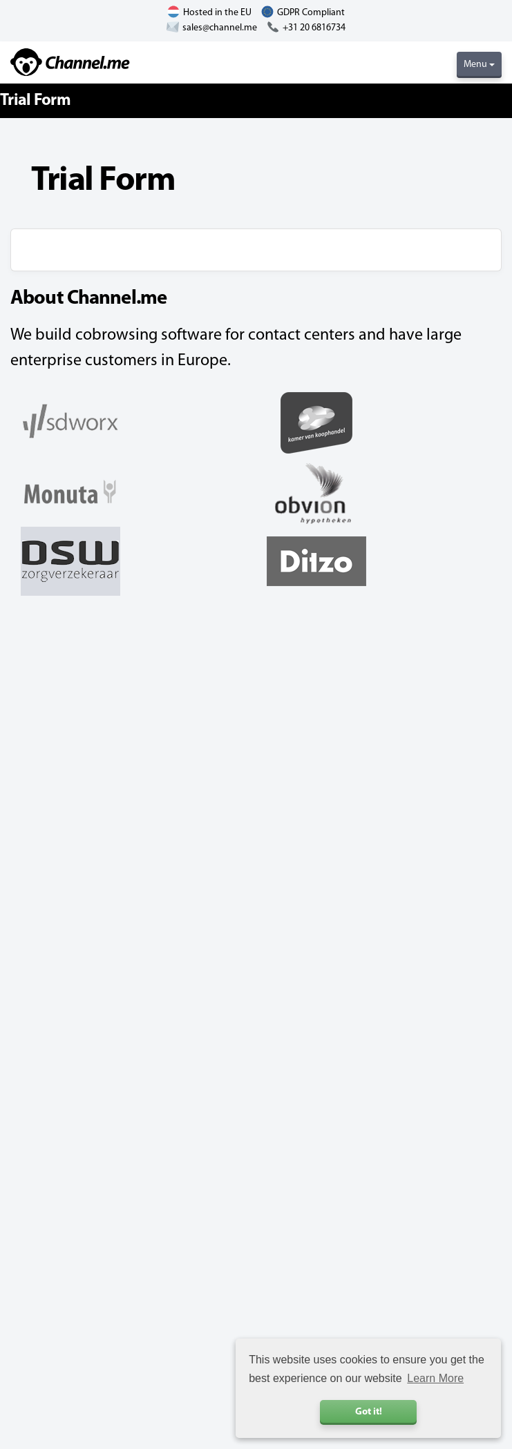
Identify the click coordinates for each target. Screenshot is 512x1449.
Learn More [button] (435, 1378)
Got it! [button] (368, 1412)
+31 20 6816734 (314, 28)
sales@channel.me (219, 28)
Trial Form (35, 101)
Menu (479, 64)
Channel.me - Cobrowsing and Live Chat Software (70, 62)
